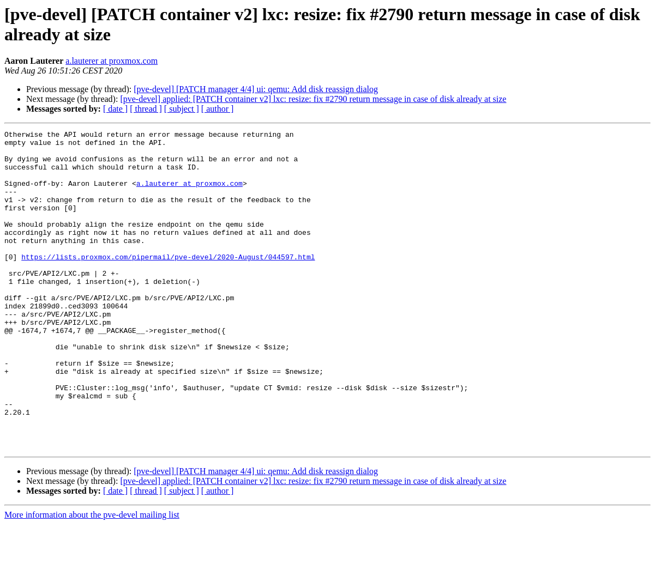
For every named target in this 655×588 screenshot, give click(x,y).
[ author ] (217, 108)
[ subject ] (181, 108)
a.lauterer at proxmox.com (111, 60)
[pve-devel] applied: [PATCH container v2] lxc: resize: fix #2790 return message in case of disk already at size (313, 99)
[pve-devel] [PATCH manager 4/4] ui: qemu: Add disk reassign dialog (256, 89)
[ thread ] (146, 108)
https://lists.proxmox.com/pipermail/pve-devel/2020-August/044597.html (168, 283)
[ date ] (115, 108)
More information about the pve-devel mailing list (91, 578)
